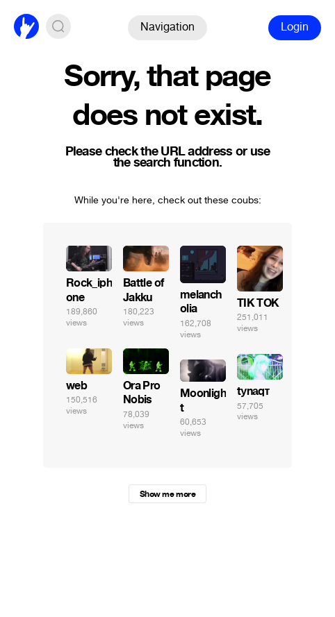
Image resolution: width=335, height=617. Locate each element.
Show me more (167, 494)
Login (295, 26)
